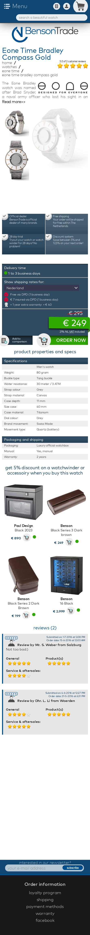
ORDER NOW (71, 340)
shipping (45, 899)
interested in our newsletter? (45, 862)
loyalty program (45, 892)
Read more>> (13, 102)
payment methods (45, 906)
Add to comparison (19, 340)
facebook (45, 920)
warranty (45, 913)
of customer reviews (73, 61)
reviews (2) (44, 628)
